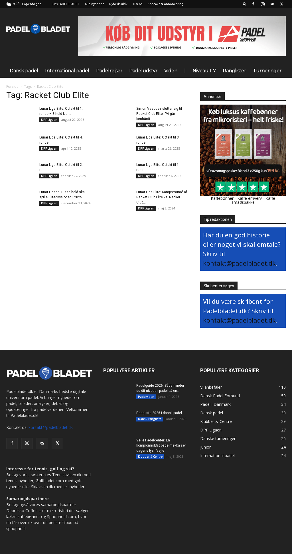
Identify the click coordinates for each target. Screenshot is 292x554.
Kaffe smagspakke (253, 200)
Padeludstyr (143, 71)
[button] (244, 4)
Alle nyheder (94, 4)
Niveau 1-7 (204, 71)
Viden (170, 71)
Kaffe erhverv (249, 198)
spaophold (16, 528)
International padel (67, 71)
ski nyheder (74, 486)
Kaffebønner (222, 198)
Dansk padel (24, 71)
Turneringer (267, 71)
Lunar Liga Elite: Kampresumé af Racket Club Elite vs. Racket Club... (161, 197)
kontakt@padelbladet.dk (239, 263)
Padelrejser (109, 71)
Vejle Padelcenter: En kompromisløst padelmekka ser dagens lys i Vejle (161, 445)
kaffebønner (29, 516)
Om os (137, 4)
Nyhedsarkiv (118, 4)
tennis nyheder (19, 480)
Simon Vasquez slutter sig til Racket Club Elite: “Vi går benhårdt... (159, 114)
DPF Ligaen (49, 120)
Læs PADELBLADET (65, 4)
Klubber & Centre (150, 457)
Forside (12, 86)
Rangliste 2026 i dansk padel (159, 413)
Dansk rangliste (149, 419)
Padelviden (146, 397)
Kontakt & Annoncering (165, 4)
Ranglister (234, 71)
